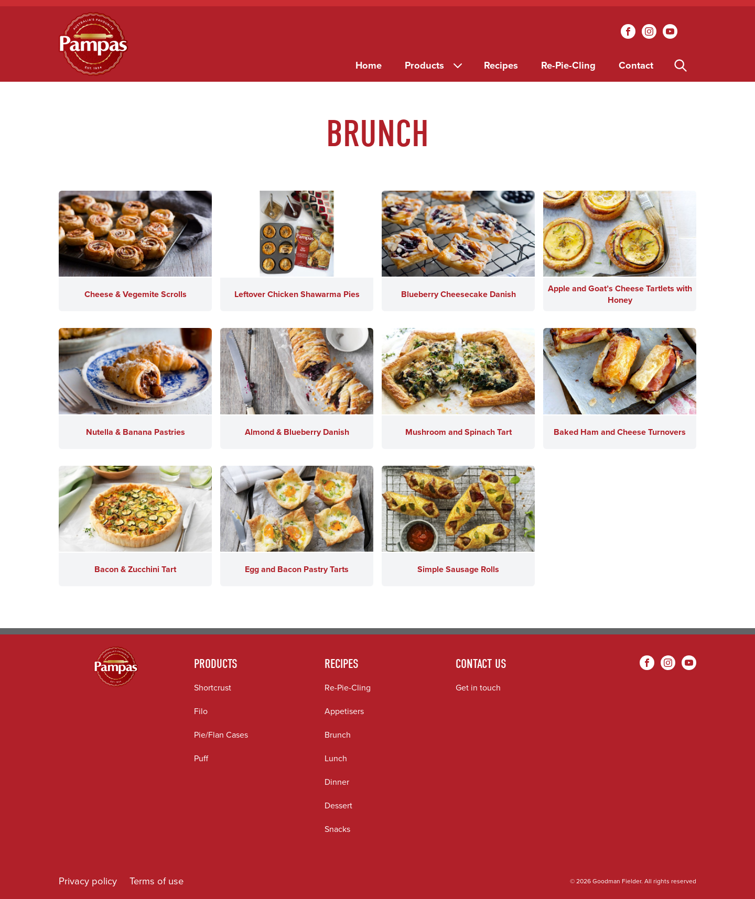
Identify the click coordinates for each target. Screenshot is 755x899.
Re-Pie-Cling (568, 65)
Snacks (337, 829)
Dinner (337, 782)
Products (434, 65)
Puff (201, 758)
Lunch (336, 758)
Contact (636, 65)
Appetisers (344, 711)
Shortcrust (212, 688)
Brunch (338, 735)
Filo (201, 711)
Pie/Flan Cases (221, 735)
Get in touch (478, 688)
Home (368, 65)
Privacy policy (88, 881)
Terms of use (157, 881)
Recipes (501, 65)
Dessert (338, 805)
